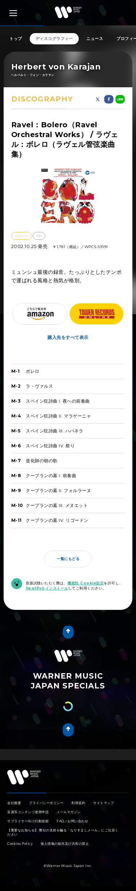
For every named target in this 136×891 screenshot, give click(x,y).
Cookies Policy (20, 848)
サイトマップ (103, 808)
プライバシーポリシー (46, 808)
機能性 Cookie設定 (85, 583)
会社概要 (14, 808)
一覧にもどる (68, 558)
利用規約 (78, 808)
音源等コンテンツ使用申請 (28, 817)
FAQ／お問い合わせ (72, 826)
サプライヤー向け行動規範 (28, 826)
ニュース (94, 38)
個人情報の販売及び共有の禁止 (65, 848)
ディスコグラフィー (54, 38)
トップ (15, 38)
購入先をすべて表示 (68, 337)
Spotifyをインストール (47, 588)
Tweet (64, 757)
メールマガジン (69, 817)
